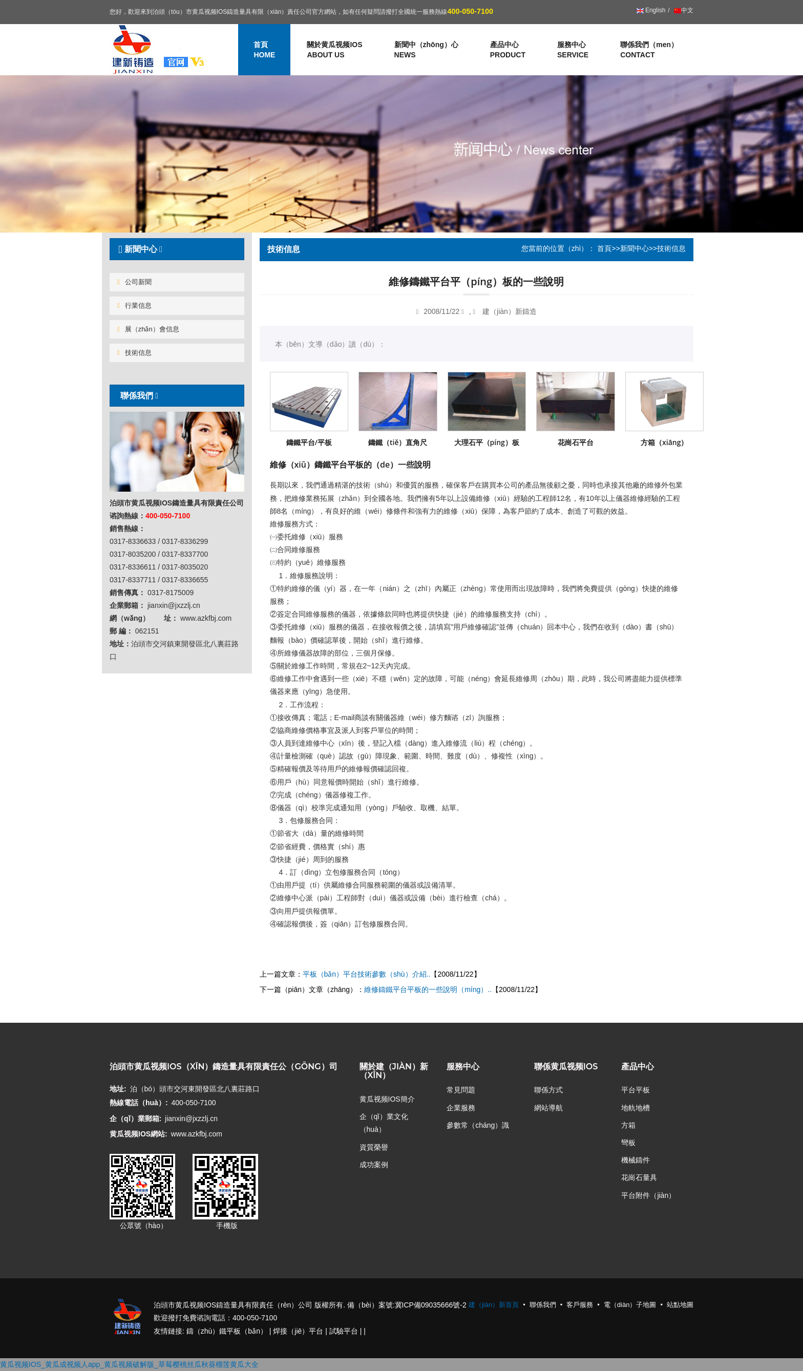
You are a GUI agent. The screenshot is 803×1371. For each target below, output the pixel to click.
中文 (682, 10)
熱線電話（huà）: (139, 1103)
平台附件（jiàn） (648, 1195)
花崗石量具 (639, 1177)
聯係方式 (548, 1090)
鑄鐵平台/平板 (309, 442)
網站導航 (548, 1108)
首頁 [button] (264, 50)
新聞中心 (634, 248)
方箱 (628, 1125)
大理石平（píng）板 (486, 442)
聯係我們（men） (649, 50)
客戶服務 (579, 1305)
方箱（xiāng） (664, 442)
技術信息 (134, 352)
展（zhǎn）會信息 (148, 329)
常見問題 (461, 1090)
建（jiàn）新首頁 (494, 1305)
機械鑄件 (635, 1160)
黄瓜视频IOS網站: (138, 1134)
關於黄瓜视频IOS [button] (334, 50)
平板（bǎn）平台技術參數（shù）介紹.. (367, 974)
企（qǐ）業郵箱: (135, 1118)
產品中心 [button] (507, 50)
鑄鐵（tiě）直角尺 (398, 442)
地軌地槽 (635, 1108)
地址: (118, 1089)
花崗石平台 (576, 442)
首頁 (604, 248)
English (651, 10)
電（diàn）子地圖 (630, 1305)
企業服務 (461, 1108)
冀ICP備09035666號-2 (431, 1305)
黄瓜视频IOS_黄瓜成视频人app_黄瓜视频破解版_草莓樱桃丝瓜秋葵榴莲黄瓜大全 (129, 1364)
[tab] (177, 249)
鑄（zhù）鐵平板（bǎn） (226, 1331)
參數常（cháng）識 (478, 1125)
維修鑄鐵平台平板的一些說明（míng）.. (428, 989)
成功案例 (374, 1165)
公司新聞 (134, 282)
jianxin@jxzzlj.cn (191, 1118)
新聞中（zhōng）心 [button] (426, 50)
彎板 (628, 1142)
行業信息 (134, 305)
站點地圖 (680, 1305)
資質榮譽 (374, 1147)
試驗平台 (343, 1331)
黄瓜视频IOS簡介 (387, 1099)
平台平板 (635, 1090)
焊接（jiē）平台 (298, 1331)
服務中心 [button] (572, 50)
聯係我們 (136, 395)
